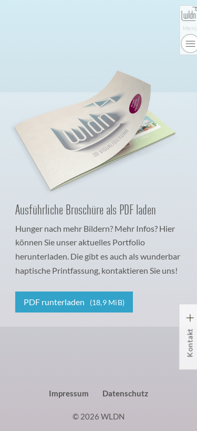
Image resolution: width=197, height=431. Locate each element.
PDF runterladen (74, 302)
